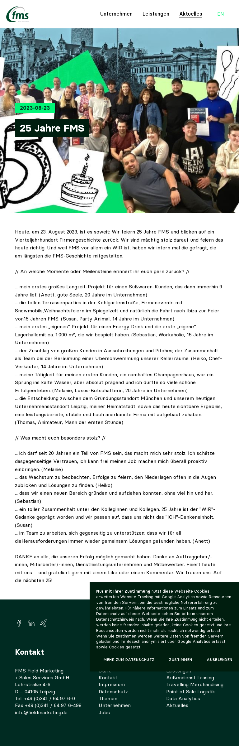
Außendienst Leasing (190, 678)
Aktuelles (190, 14)
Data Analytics (183, 698)
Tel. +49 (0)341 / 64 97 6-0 (45, 698)
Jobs (104, 712)
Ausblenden (219, 659)
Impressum (112, 684)
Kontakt (108, 678)
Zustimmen (180, 659)
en (220, 14)
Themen (108, 698)
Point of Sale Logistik (190, 692)
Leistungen (156, 14)
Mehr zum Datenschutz (129, 659)
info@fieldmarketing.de (41, 712)
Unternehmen (116, 14)
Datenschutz (113, 692)
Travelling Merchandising (194, 684)
